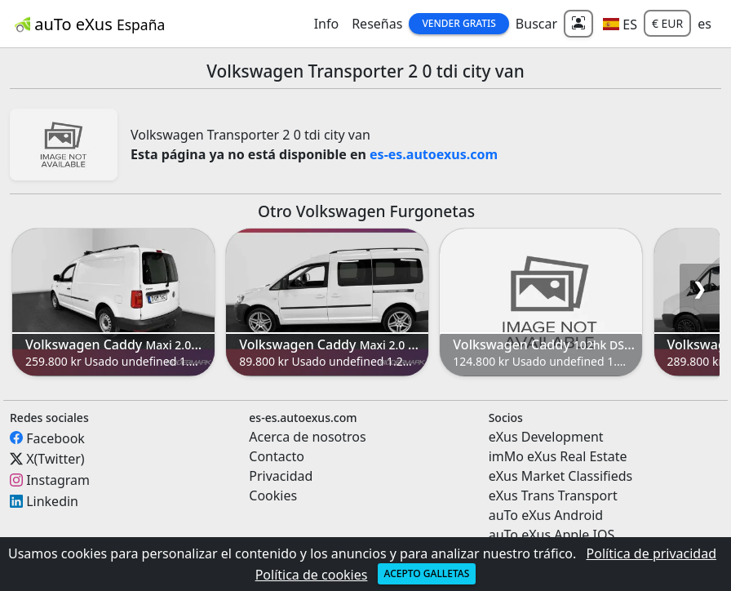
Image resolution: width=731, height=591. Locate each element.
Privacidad (280, 476)
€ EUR (667, 23)
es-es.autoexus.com (434, 154)
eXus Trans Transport (553, 495)
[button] (620, 24)
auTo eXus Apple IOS (552, 535)
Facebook (55, 438)
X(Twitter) (55, 459)
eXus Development (546, 437)
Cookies (273, 495)
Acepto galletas (427, 573)
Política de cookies (311, 575)
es (704, 24)
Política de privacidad (652, 553)
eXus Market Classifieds (561, 476)
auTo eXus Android (546, 515)
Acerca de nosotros (307, 437)
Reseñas (377, 24)
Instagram (58, 480)
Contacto (276, 456)
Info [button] (326, 24)
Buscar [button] (536, 24)
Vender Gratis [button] (458, 23)
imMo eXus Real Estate (558, 456)
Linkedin (52, 501)
